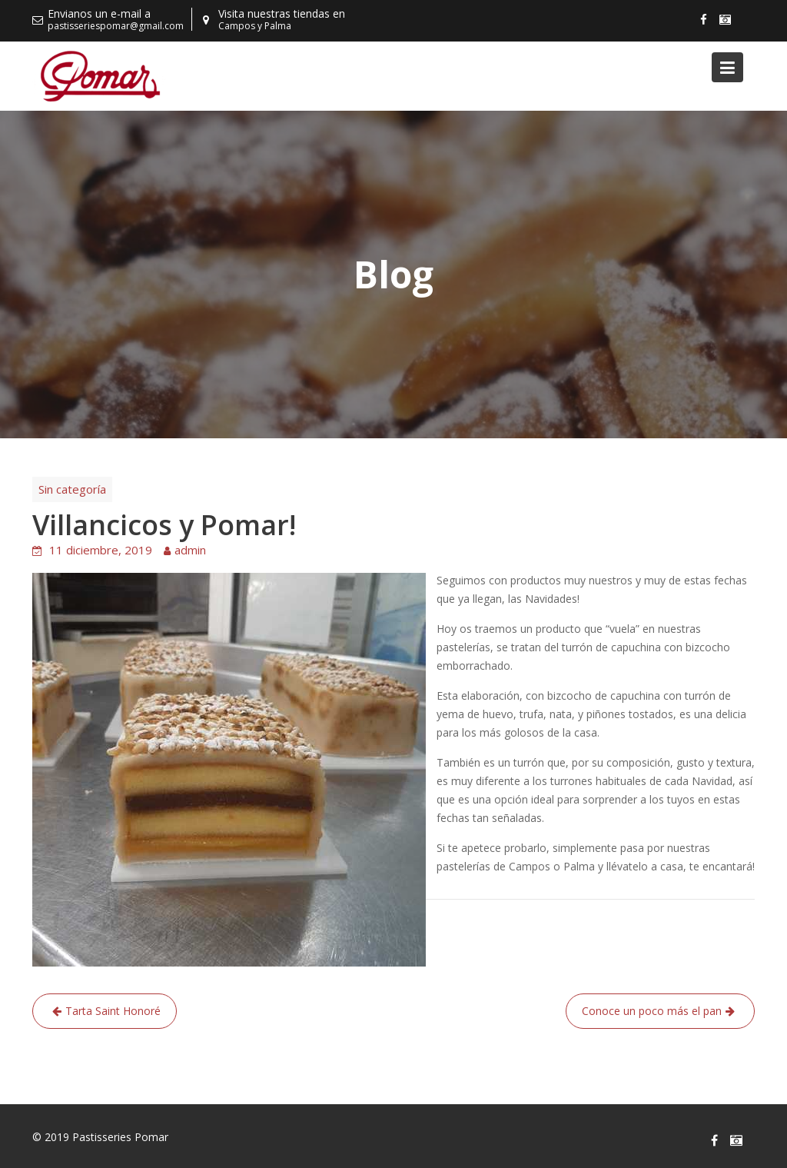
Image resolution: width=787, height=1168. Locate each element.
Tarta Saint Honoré (113, 1010)
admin (190, 549)
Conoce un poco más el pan (652, 1010)
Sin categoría (72, 489)
